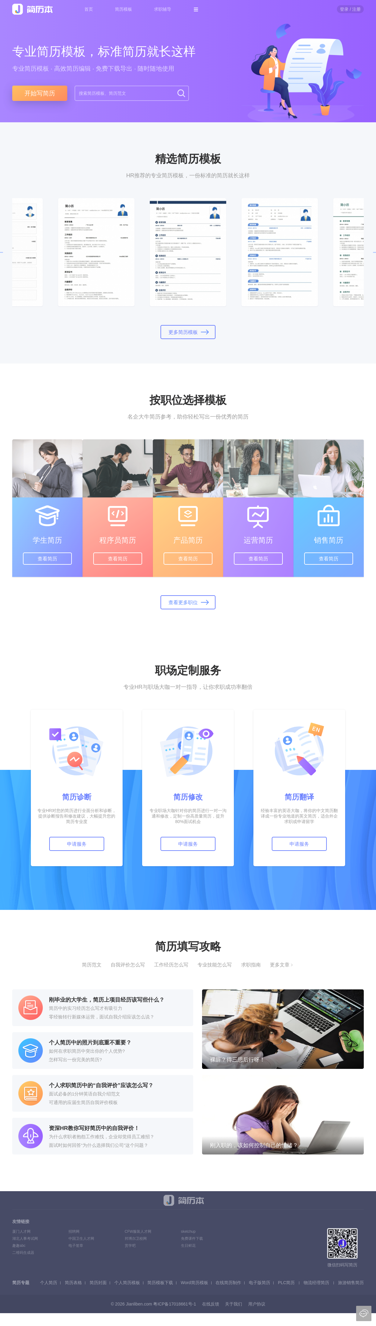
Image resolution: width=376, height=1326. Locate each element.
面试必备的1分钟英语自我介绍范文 (84, 1093)
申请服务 (77, 844)
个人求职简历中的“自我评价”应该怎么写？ (101, 1085)
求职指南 (251, 964)
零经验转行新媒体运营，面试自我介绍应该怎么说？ (101, 1016)
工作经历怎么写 (171, 964)
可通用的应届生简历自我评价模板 (83, 1102)
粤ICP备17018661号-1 (174, 1304)
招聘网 (73, 1231)
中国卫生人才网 (81, 1238)
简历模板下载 (160, 1282)
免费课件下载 (192, 1238)
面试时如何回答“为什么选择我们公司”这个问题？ (98, 1145)
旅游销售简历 (351, 1282)
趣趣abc (18, 1245)
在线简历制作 (228, 1282)
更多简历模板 (183, 332)
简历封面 (98, 1282)
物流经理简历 (316, 1282)
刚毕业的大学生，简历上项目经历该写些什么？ (106, 1000)
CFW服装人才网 (138, 1231)
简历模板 (123, 9)
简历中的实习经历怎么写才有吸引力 (85, 1008)
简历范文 (91, 964)
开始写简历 (39, 93)
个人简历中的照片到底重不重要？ (90, 1043)
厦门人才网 (21, 1231)
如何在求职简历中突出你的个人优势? (87, 1051)
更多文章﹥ (282, 964)
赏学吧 (130, 1245)
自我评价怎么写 (128, 964)
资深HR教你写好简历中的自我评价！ (94, 1128)
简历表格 (73, 1282)
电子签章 (75, 1245)
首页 (88, 9)
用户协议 (256, 1304)
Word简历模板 (194, 1282)
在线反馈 (210, 1304)
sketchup (188, 1231)
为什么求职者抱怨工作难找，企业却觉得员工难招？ (101, 1136)
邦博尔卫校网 (136, 1238)
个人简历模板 (127, 1282)
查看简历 (47, 558)
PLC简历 (286, 1282)
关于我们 (233, 1304)
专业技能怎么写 (214, 964)
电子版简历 (259, 1282)
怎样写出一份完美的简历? (75, 1059)
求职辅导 (162, 9)
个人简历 (48, 1282)
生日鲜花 (188, 1245)
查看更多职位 (183, 602)
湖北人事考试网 (25, 1238)
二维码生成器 (23, 1252)
